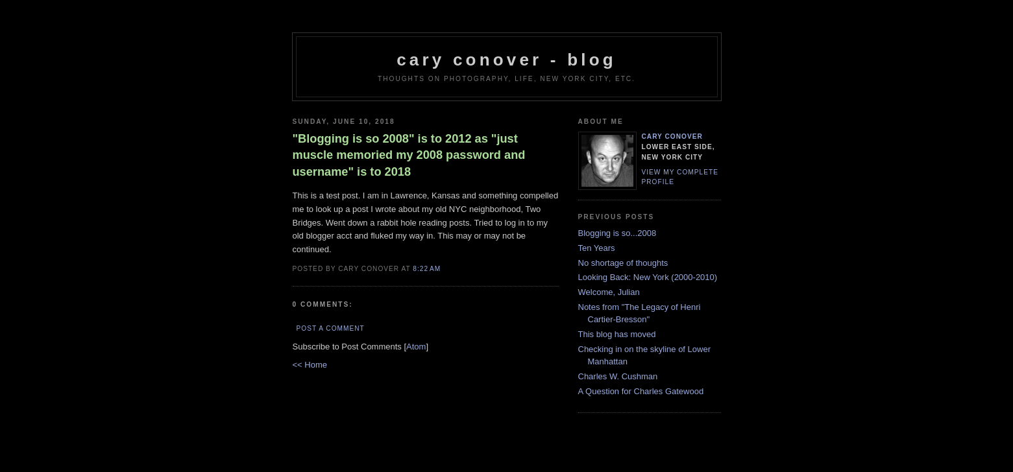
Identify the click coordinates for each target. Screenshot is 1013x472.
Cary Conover (672, 136)
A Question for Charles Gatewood (641, 391)
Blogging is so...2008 (617, 233)
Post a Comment (331, 328)
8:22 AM (427, 268)
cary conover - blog (506, 59)
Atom (416, 346)
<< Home (310, 365)
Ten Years (596, 248)
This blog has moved (617, 334)
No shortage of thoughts (623, 263)
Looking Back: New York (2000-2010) (648, 277)
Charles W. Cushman (618, 376)
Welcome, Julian (609, 292)
